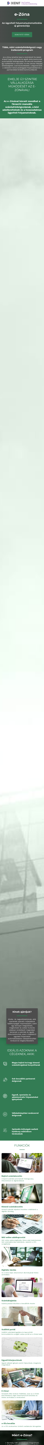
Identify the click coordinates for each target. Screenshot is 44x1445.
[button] (2, 3)
